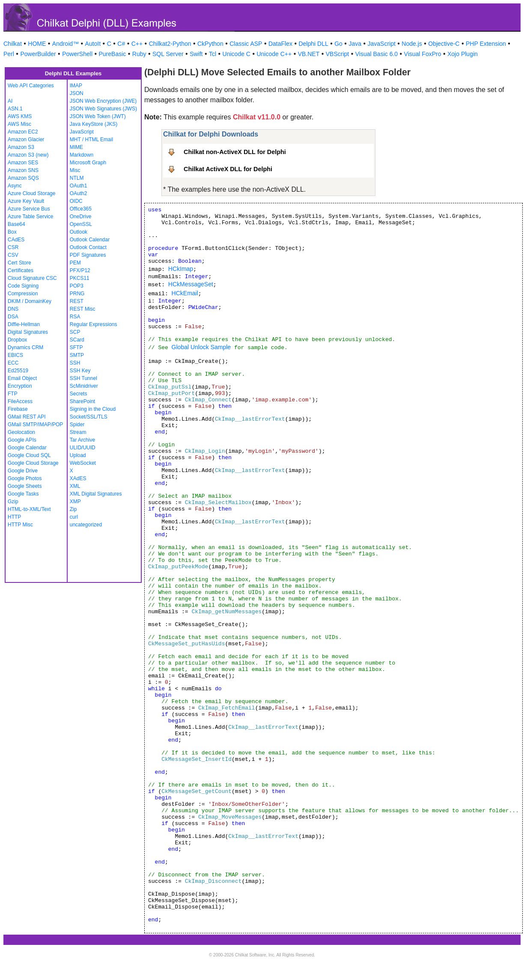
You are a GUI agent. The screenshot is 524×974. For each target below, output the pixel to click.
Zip (73, 509)
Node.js (412, 43)
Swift (196, 53)
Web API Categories (31, 86)
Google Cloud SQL (29, 455)
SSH (75, 363)
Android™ (65, 43)
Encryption (20, 386)
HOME (37, 43)
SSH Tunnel (83, 378)
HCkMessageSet (190, 284)
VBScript (337, 53)
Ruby (139, 53)
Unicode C (236, 53)
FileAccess (20, 401)
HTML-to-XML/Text (29, 509)
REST (76, 301)
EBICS (15, 355)
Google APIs (22, 440)
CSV (13, 255)
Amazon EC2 (23, 132)
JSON (76, 93)
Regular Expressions (93, 324)
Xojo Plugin (462, 53)
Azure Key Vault (26, 201)
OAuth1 (78, 186)
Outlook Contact (88, 247)
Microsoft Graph (88, 163)
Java (354, 43)
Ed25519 (18, 371)
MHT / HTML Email (91, 140)
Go (338, 43)
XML (75, 486)
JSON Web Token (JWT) (98, 116)
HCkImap (180, 268)
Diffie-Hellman (24, 324)
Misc (75, 170)
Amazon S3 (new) (28, 155)
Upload (78, 455)
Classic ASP (245, 43)
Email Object (22, 378)
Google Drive (23, 471)
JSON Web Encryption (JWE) (103, 101)
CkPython (210, 43)
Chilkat (12, 43)
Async (15, 186)
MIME (76, 147)
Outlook (78, 232)
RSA (75, 317)
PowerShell (77, 53)
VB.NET (309, 53)
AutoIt (93, 43)
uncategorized (86, 525)
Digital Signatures (28, 332)
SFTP (76, 347)
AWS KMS (20, 116)
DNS (13, 309)
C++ (137, 43)
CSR (13, 247)
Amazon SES (23, 163)
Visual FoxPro (422, 53)
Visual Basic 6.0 (376, 53)
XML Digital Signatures (96, 494)
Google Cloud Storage (33, 463)
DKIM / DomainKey (29, 301)
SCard (77, 340)
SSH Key (80, 371)
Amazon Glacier (26, 140)
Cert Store (19, 263)
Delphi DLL (313, 43)
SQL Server (168, 53)
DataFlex (280, 43)
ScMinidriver (84, 386)
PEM (75, 263)
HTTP (14, 517)
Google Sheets (25, 486)
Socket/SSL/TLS (88, 417)
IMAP (76, 86)
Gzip (13, 502)
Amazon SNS (23, 170)
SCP (75, 332)
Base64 (16, 224)
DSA (13, 317)
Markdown (81, 155)
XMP (75, 502)
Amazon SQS (23, 178)
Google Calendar (27, 448)
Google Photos (25, 478)
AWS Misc (19, 124)
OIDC (76, 201)
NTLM (77, 178)
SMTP (77, 355)
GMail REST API (26, 417)
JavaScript (382, 43)
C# (121, 43)
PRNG (77, 294)
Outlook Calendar (90, 240)
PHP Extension (486, 43)
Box (12, 232)
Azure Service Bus (29, 209)
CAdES (16, 240)
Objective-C (443, 43)
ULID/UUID (82, 448)
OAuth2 (78, 193)
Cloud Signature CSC (32, 278)
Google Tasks (23, 494)
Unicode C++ (274, 53)
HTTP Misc (20, 525)
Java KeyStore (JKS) (93, 124)
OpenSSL (81, 224)
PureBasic (112, 53)
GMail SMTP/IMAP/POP (35, 425)
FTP (13, 394)
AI (10, 101)
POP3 (76, 286)
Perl (8, 53)
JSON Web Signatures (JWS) (103, 109)
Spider (77, 425)
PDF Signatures (88, 255)
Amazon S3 (21, 147)
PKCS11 (79, 278)
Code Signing (23, 286)
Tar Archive (82, 440)
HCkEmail (185, 293)
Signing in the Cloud (93, 409)
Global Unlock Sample (201, 347)
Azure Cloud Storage (31, 193)
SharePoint (82, 401)
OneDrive (81, 217)
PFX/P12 (80, 270)
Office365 (81, 209)
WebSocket (83, 463)
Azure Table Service (31, 217)
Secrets (78, 394)
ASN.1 (15, 109)
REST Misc (82, 309)
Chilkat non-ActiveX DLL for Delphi (235, 151)
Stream (78, 432)
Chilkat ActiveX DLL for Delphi (228, 169)
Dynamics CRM (25, 347)
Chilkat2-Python (170, 43)
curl (74, 517)
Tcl (212, 53)
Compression (23, 294)
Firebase (18, 409)
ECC (13, 363)
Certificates (20, 270)
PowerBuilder (38, 53)
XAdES (78, 478)
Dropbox (17, 340)
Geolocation (21, 432)
